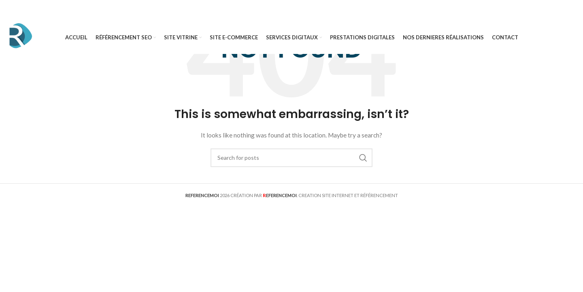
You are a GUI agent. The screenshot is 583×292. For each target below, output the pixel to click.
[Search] (291, 157)
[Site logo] (20, 36)
